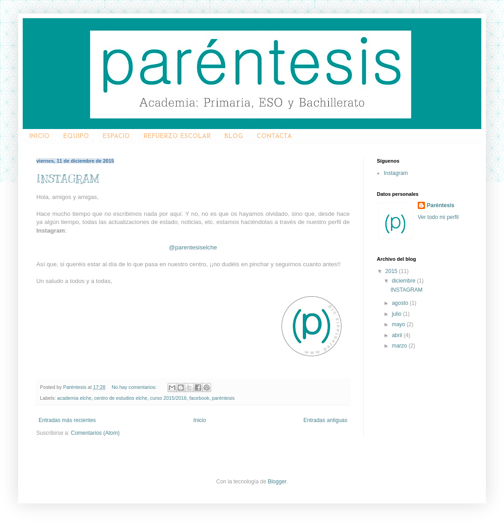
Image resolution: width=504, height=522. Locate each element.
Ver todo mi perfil (438, 217)
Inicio (199, 420)
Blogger (277, 481)
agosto (401, 303)
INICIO (39, 136)
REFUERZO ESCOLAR (177, 136)
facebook (199, 398)
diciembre (404, 281)
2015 (392, 271)
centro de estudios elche (120, 398)
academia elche (74, 398)
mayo (399, 324)
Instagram (396, 173)
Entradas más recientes (67, 420)
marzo (400, 346)
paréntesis (223, 398)
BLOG (233, 136)
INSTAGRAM (67, 178)
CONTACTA (274, 136)
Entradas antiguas (325, 420)
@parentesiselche (193, 247)
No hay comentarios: (135, 387)
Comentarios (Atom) (95, 433)
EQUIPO (76, 136)
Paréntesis (441, 205)
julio (397, 314)
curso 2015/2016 (168, 398)
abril (398, 335)
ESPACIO (116, 136)
